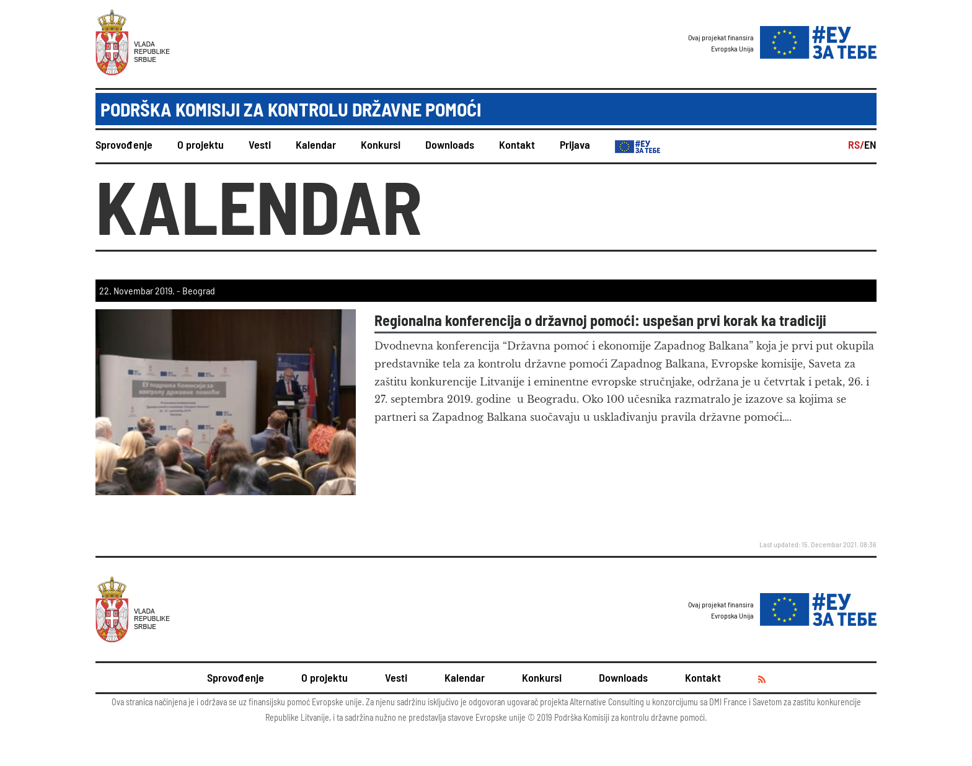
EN (870, 144)
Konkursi (380, 144)
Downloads (449, 144)
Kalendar (316, 144)
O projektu (200, 144)
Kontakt (517, 144)
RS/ (856, 144)
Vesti (260, 144)
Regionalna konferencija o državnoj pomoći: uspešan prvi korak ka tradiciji (600, 320)
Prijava (575, 144)
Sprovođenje (123, 144)
